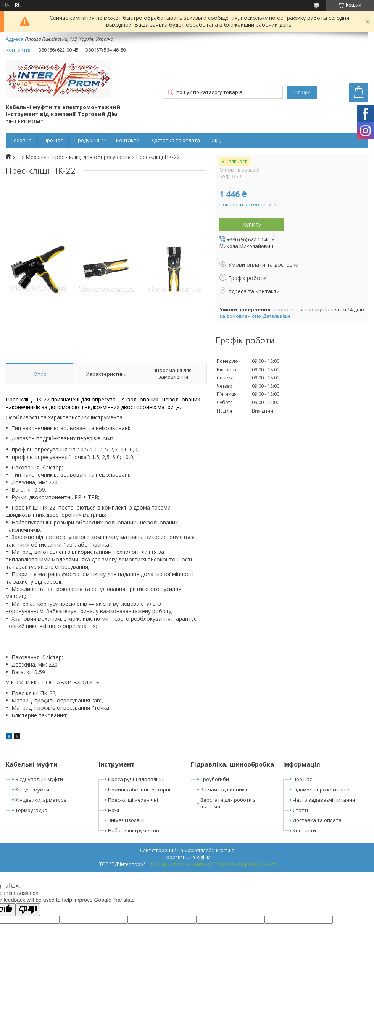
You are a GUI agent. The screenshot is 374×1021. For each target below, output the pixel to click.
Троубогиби (214, 779)
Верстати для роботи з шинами (228, 803)
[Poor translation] (28, 909)
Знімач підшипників (224, 789)
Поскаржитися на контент (180, 864)
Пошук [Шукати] (302, 92)
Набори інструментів (133, 830)
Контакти (127, 140)
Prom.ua (225, 850)
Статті (300, 810)
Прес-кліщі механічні (133, 799)
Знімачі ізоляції (126, 820)
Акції (217, 140)
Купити (252, 224)
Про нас (53, 140)
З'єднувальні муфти (39, 779)
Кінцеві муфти (32, 789)
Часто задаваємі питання (324, 799)
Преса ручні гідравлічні (136, 779)
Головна (21, 140)
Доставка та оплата (175, 140)
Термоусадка (31, 810)
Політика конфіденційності (244, 864)
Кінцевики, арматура (41, 799)
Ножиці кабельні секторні (139, 789)
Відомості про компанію (322, 789)
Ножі (113, 810)
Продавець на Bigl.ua (187, 857)
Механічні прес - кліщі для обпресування (78, 157)
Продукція (86, 140)
